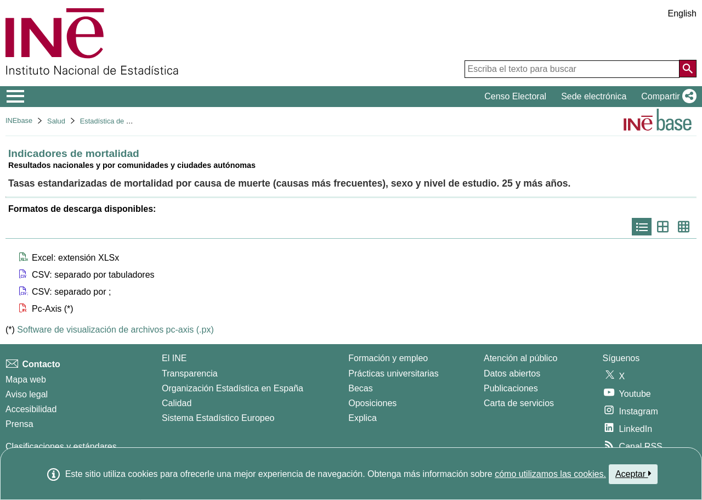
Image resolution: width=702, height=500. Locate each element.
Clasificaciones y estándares (61, 446)
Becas (360, 388)
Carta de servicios (519, 403)
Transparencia (190, 373)
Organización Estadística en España (232, 388)
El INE (174, 358)
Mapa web (25, 379)
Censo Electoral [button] (515, 96)
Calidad (176, 403)
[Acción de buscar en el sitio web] (688, 68)
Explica (362, 418)
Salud (56, 121)
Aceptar (633, 474)
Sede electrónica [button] (593, 96)
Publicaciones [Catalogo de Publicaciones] (511, 388)
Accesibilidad (30, 409)
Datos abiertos (512, 373)
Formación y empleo (388, 358)
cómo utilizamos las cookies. (550, 474)
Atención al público (520, 358)
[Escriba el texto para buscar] (572, 69)
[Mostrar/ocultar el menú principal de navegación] (15, 96)
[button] (667, 96)
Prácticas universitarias (393, 373)
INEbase (18, 120)
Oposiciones (372, 403)
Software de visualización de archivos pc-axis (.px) (115, 329)
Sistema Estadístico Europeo (218, 418)
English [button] (682, 13)
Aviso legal (26, 394)
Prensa (19, 424)
